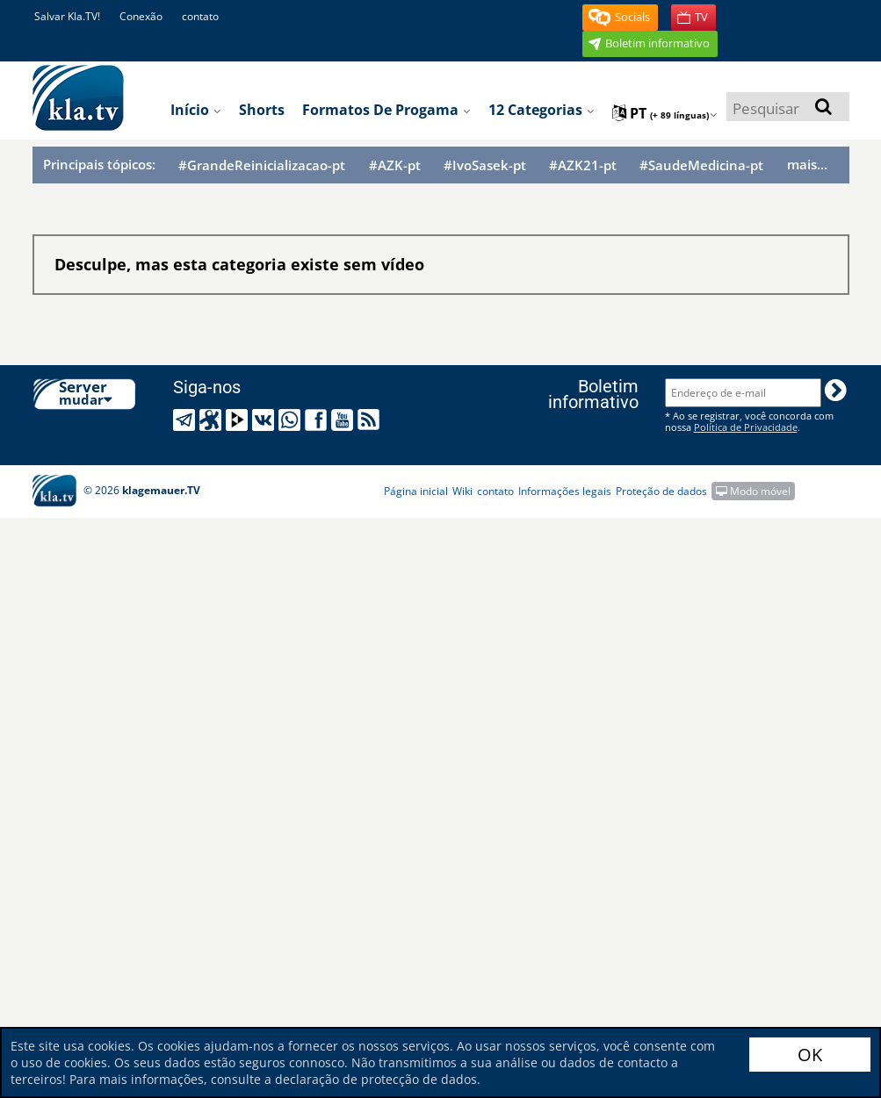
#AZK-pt (395, 165)
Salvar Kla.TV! (67, 16)
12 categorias (541, 109)
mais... (807, 164)
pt (665, 113)
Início (195, 109)
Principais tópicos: (99, 164)
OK (810, 1054)
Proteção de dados (661, 491)
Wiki (462, 491)
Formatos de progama (386, 109)
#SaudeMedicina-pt (701, 165)
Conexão (140, 16)
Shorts (262, 109)
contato (200, 16)
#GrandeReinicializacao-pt (261, 165)
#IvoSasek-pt (485, 165)
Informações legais (564, 491)
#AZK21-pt (583, 165)
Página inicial (416, 491)
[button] (620, 17)
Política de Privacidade (746, 427)
